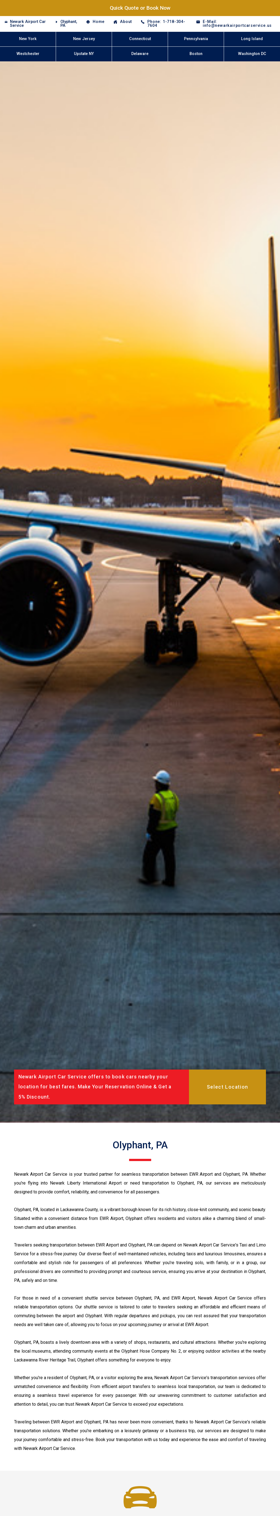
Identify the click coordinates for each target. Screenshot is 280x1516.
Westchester (28, 53)
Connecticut (140, 38)
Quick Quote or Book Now (140, 8)
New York (28, 38)
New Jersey (84, 38)
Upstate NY (84, 53)
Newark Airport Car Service (28, 23)
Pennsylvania (196, 38)
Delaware (139, 53)
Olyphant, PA (68, 23)
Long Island (252, 38)
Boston (196, 53)
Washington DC (252, 53)
